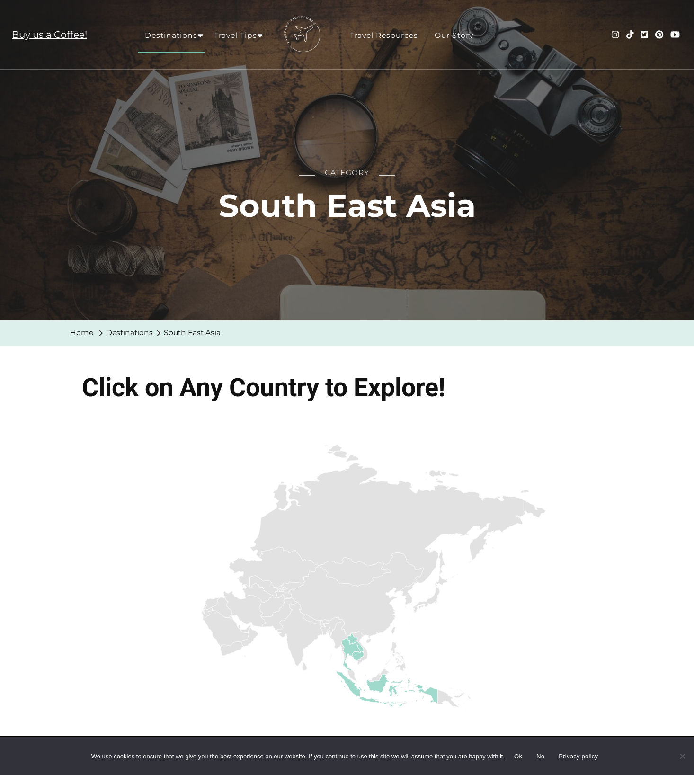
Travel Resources (384, 35)
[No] (682, 763)
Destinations (171, 35)
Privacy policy (578, 756)
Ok (518, 756)
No (540, 756)
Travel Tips (235, 35)
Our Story (454, 35)
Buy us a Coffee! (49, 34)
